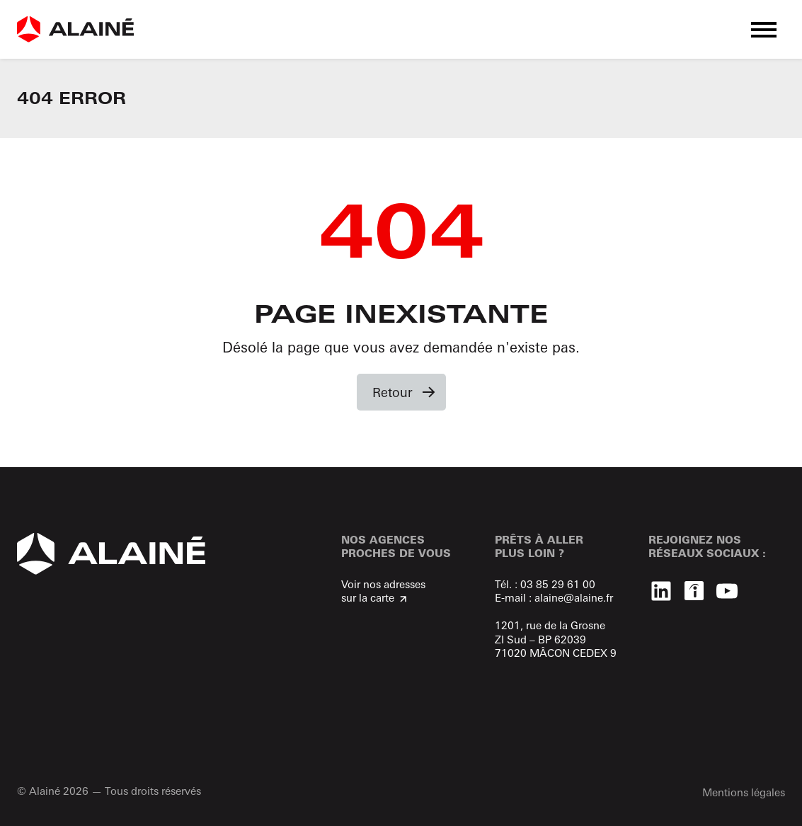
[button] (764, 29)
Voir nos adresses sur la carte (383, 591)
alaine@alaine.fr (573, 597)
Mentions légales (743, 792)
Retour (392, 392)
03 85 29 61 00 (557, 584)
